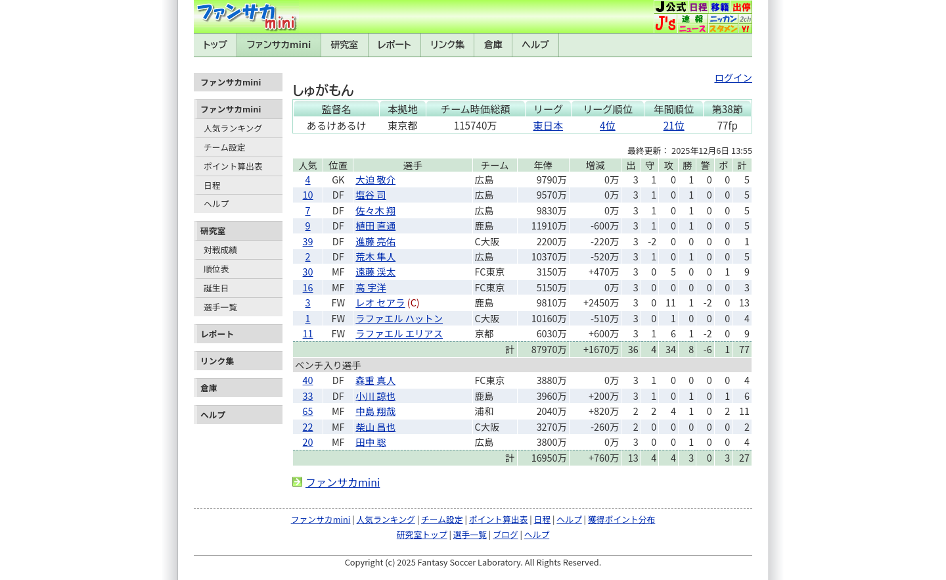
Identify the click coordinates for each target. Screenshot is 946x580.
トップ (215, 44)
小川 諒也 (375, 395)
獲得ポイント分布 (621, 519)
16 (308, 287)
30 (308, 271)
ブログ (505, 534)
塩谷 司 (370, 194)
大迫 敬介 (375, 179)
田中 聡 (370, 441)
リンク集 (447, 44)
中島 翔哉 (375, 411)
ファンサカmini (279, 44)
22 (308, 426)
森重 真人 (375, 380)
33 (308, 395)
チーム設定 (225, 147)
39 (308, 241)
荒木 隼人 (375, 256)
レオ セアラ (380, 302)
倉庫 (493, 44)
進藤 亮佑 (375, 241)
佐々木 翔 (375, 210)
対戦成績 (220, 249)
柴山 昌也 (375, 426)
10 (308, 194)
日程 (212, 185)
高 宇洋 (370, 287)
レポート (394, 44)
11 (308, 333)
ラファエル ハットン (399, 318)
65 (308, 411)
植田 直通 (375, 225)
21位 (674, 125)
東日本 (548, 125)
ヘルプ (535, 44)
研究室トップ (422, 534)
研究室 (344, 44)
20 (308, 441)
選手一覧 (220, 307)
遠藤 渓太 (375, 271)
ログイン (733, 77)
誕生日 (216, 287)
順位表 (216, 268)
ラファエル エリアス (399, 333)
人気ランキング (233, 128)
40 (308, 380)
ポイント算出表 (233, 166)
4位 (608, 125)
